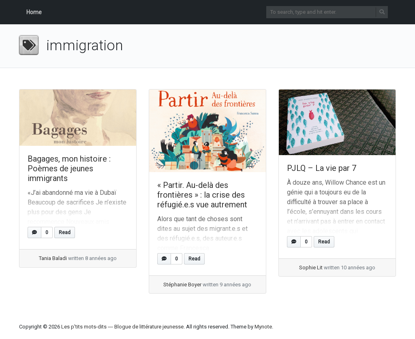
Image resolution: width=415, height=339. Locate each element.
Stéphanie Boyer (182, 284)
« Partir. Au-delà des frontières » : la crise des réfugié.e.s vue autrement (202, 194)
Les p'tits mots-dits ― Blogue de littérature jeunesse (122, 327)
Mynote (263, 327)
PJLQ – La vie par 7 (321, 168)
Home (34, 12)
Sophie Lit (311, 267)
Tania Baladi (53, 258)
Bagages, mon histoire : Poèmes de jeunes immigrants (69, 168)
